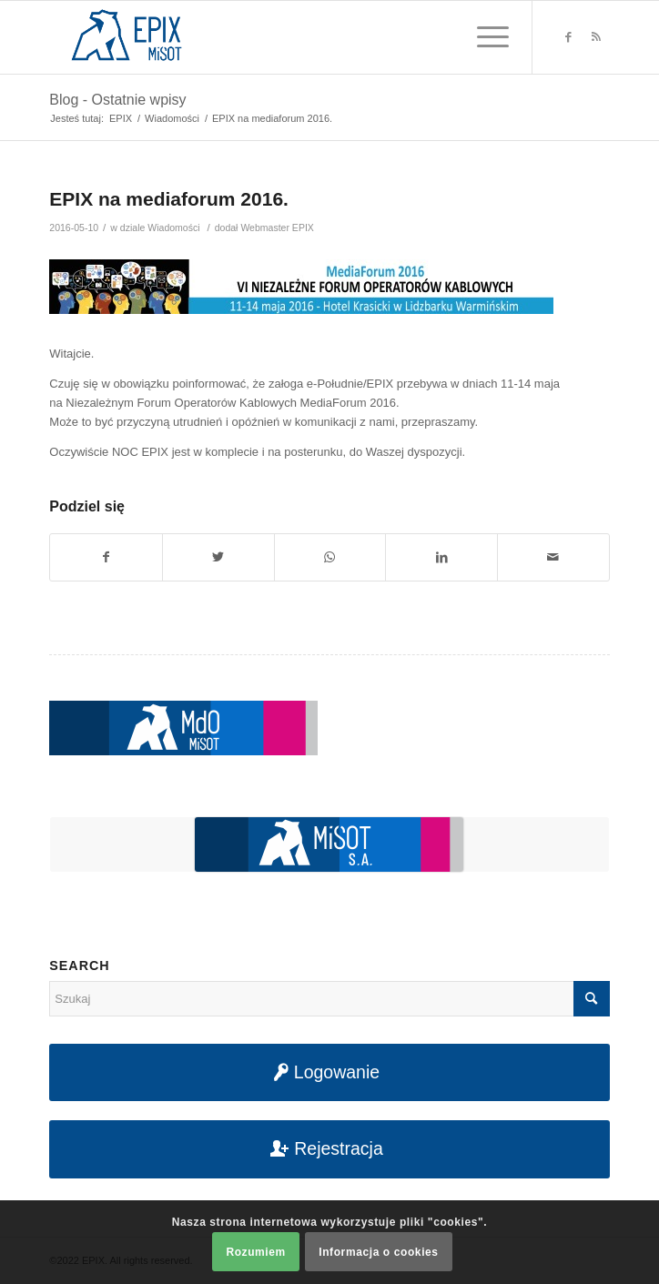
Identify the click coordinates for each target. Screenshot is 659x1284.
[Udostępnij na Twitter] (218, 557)
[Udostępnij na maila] (553, 557)
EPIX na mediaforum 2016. (169, 198)
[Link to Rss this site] (596, 37)
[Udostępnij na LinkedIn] (441, 557)
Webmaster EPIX (276, 227)
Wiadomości (173, 227)
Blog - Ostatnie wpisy (117, 99)
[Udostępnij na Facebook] (106, 557)
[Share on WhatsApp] (330, 557)
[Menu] (484, 37)
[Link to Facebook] (569, 37)
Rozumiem (255, 1252)
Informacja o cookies (378, 1252)
